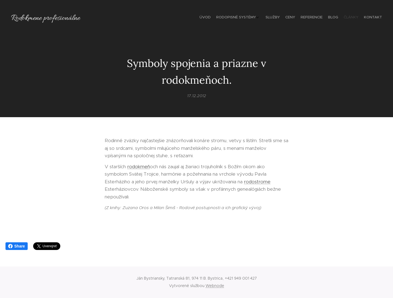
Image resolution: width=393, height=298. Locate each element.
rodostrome (257, 182)
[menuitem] (340, 18)
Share (16, 246)
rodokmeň (138, 166)
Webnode (215, 285)
